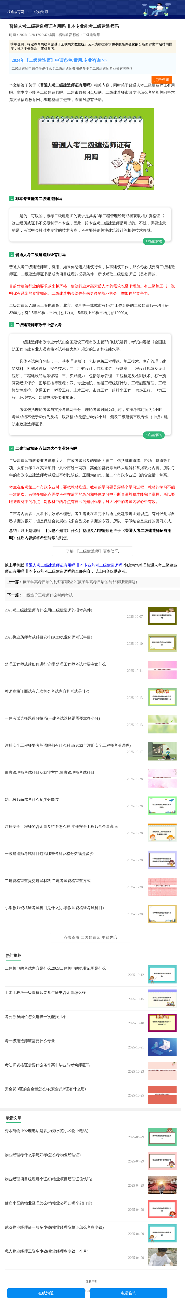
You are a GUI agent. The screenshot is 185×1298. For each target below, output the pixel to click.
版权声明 (91, 1281)
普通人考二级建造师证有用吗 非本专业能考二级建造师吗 (73, 565)
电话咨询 (128, 1293)
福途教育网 (15, 12)
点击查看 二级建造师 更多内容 (91, 937)
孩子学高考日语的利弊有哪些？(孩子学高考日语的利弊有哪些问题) (80, 582)
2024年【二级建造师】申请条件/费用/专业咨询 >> (59, 60)
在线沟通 (46, 1293)
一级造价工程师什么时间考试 (48, 595)
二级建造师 (39, 12)
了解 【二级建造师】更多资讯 (92, 551)
